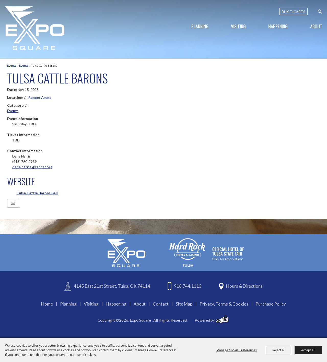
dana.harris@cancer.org (32, 167)
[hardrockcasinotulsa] (206, 252)
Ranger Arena (39, 97)
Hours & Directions (244, 286)
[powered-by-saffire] (222, 319)
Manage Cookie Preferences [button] (236, 350)
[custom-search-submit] (320, 11)
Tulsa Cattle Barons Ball (37, 193)
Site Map (184, 304)
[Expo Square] (34, 28)
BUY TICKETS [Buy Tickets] (293, 11)
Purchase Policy (270, 304)
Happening (278, 26)
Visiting (238, 26)
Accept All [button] (308, 350)
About (316, 26)
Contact (161, 304)
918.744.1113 (188, 286)
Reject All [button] (278, 350)
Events (11, 65)
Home (47, 304)
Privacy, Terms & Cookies (224, 304)
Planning (199, 26)
